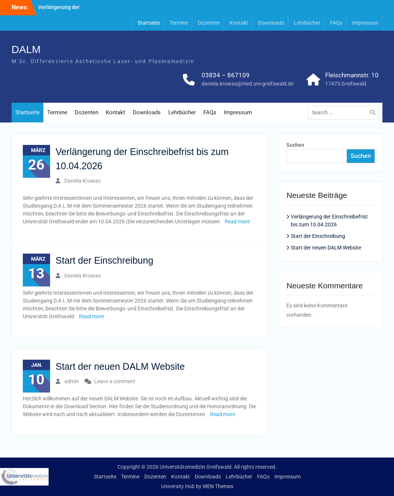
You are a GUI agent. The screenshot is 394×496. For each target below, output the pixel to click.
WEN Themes (218, 486)
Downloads (271, 23)
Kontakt (239, 23)
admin (71, 381)
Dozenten (209, 23)
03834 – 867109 (225, 75)
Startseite (149, 23)
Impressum (365, 23)
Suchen (295, 145)
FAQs (336, 23)
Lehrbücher (307, 23)
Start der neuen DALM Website (120, 366)
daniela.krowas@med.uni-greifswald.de (247, 84)
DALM (26, 49)
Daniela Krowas (82, 181)
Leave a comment (114, 381)
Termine (179, 23)
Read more (237, 221)
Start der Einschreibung (104, 260)
